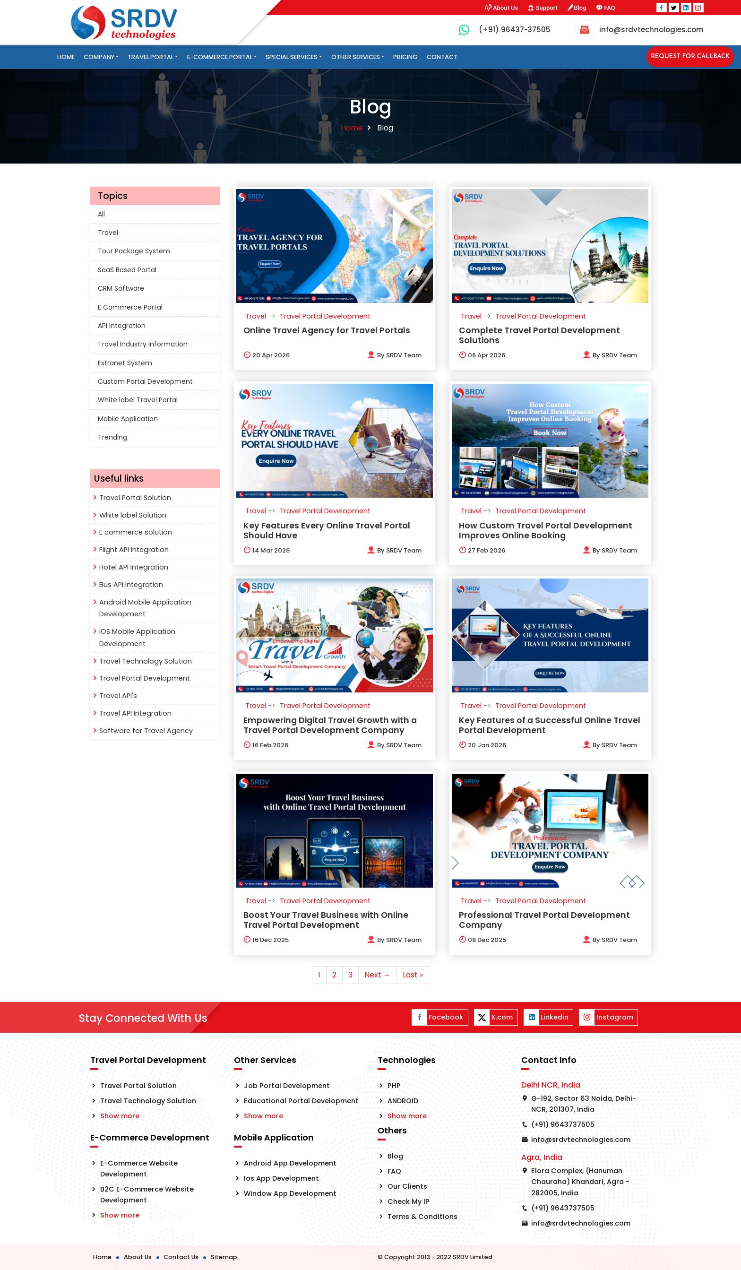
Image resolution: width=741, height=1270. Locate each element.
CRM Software (121, 288)
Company (99, 57)
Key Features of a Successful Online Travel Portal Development (549, 725)
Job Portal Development (287, 1085)
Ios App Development (281, 1178)
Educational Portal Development (301, 1101)
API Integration (122, 325)
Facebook (437, 1017)
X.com (493, 1017)
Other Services (355, 57)
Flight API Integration (134, 549)
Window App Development (290, 1193)
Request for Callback (690, 56)
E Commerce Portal (130, 307)
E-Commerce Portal (219, 57)
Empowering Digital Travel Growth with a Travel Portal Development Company (330, 725)
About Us (501, 7)
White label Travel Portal (138, 400)
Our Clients (407, 1186)
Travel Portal (150, 57)
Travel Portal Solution (135, 497)
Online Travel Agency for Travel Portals (326, 330)
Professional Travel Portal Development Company (544, 920)
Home (66, 57)
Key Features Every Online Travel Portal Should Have (326, 530)
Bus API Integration (131, 584)
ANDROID (403, 1101)
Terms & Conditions (422, 1216)
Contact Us (181, 1257)
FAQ (605, 7)
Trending (112, 437)
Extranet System (125, 363)
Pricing (405, 57)
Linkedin (546, 1017)
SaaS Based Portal (127, 270)
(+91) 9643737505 (563, 1124)
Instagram (606, 1017)
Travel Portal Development (144, 678)
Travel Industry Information (143, 344)
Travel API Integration (135, 713)
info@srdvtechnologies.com (580, 1139)
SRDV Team (404, 355)
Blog (576, 7)
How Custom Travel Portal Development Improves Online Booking (545, 530)
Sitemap (224, 1257)
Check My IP (409, 1201)
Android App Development (290, 1163)
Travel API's (118, 695)
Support (542, 7)
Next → (377, 974)
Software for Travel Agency (146, 730)
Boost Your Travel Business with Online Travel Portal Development (325, 920)
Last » (413, 974)
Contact (442, 57)
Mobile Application (128, 418)
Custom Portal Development (145, 381)
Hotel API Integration (133, 567)
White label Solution (132, 515)
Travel (108, 232)
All (101, 214)
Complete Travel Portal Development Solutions (539, 335)
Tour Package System (134, 251)
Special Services (292, 57)
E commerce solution (135, 532)
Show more (119, 1116)
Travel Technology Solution (145, 661)
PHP (394, 1085)
